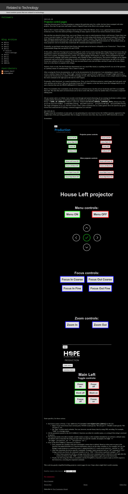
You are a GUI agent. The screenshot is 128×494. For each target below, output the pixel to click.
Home (85, 485)
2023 (5, 42)
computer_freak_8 (9, 71)
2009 (5, 61)
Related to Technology (22, 8)
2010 (5, 59)
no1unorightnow (8, 73)
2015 (5, 49)
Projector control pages (11, 52)
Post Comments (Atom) (60, 489)
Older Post (123, 485)
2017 (5, 44)
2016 (5, 46)
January (7, 50)
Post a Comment (48, 481)
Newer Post (47, 485)
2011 (5, 57)
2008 (5, 63)
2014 (5, 54)
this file (62, 105)
